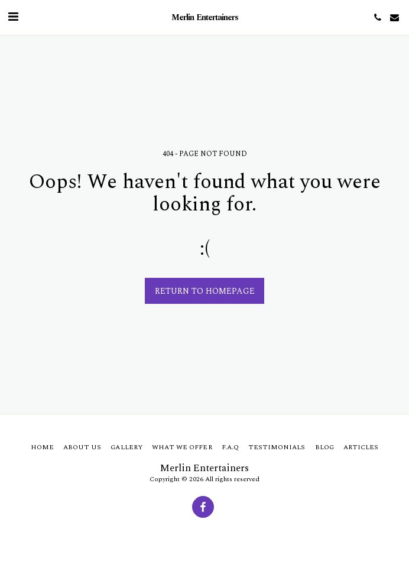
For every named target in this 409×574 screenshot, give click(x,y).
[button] (13, 17)
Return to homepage (205, 291)
